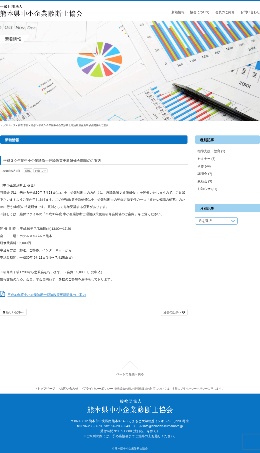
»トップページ (46, 388)
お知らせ (40, 170)
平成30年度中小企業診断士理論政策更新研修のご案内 (47, 295)
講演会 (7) (205, 174)
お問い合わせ (250, 12)
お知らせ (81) (207, 189)
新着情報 (178, 12)
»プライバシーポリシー (97, 388)
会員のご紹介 (225, 12)
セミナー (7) (207, 159)
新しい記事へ (13, 312)
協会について (200, 12)
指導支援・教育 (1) (211, 151)
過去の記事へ (174, 312)
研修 (28, 170)
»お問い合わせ (68, 388)
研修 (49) (204, 166)
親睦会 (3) (205, 181)
